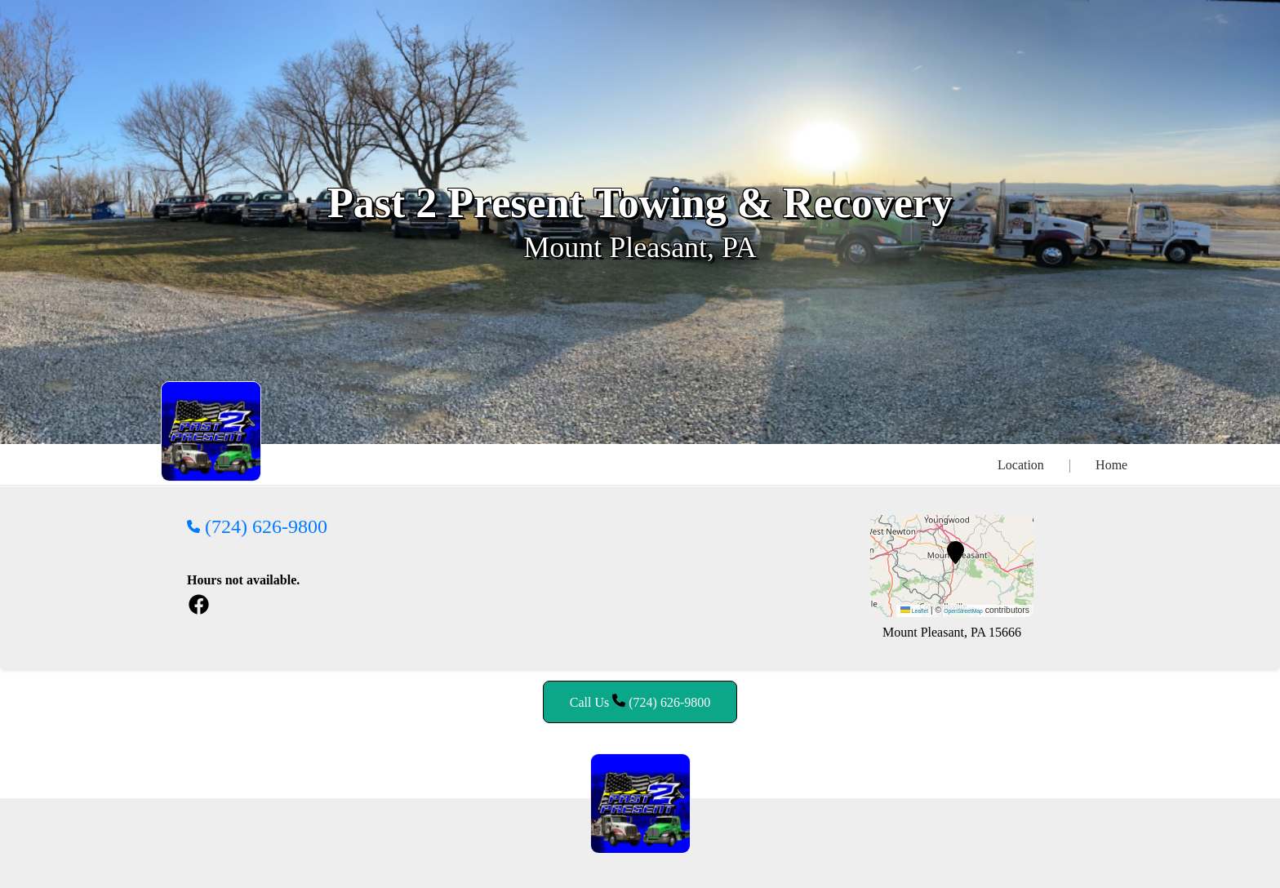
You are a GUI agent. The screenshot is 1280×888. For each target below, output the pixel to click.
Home (1111, 465)
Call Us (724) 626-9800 (640, 701)
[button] (955, 552)
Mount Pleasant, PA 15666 (951, 632)
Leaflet (914, 611)
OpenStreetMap (963, 611)
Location (1021, 465)
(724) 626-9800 (257, 526)
